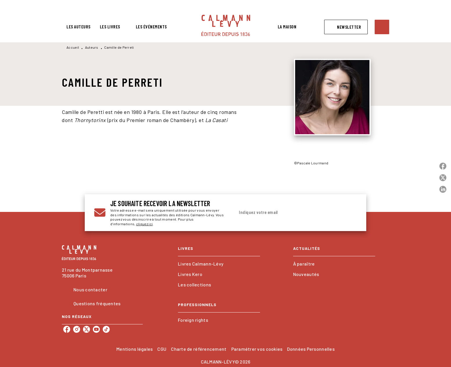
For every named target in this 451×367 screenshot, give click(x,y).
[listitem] (67, 329)
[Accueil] (225, 25)
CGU (161, 349)
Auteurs (91, 47)
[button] (346, 27)
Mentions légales (134, 349)
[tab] (78, 27)
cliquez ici (144, 224)
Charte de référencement (198, 349)
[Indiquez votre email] (288, 212)
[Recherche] (382, 27)
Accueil (72, 47)
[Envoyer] (350, 213)
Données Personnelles (310, 349)
